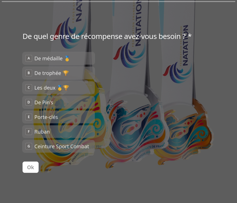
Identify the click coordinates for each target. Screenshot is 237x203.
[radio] (59, 58)
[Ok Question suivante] (31, 167)
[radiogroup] (59, 102)
